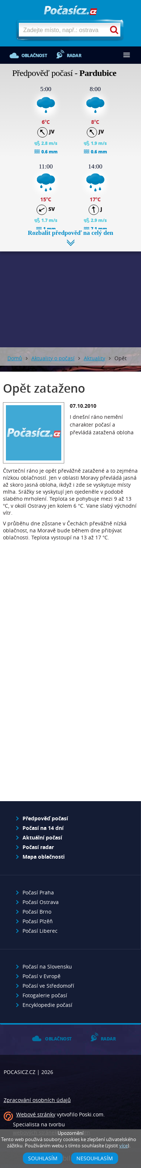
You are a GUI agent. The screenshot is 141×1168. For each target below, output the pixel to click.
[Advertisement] (70, 294)
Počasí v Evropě (42, 976)
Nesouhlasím (94, 1158)
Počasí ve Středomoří (48, 985)
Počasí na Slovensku (47, 966)
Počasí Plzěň (38, 921)
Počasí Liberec (40, 930)
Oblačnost (34, 55)
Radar (74, 55)
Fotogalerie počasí (45, 995)
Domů (14, 358)
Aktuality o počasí (53, 358)
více (123, 1146)
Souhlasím (43, 1158)
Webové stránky (35, 1114)
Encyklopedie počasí (47, 1004)
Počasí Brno (37, 911)
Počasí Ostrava (41, 901)
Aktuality (94, 358)
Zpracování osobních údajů (37, 1099)
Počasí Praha (38, 892)
